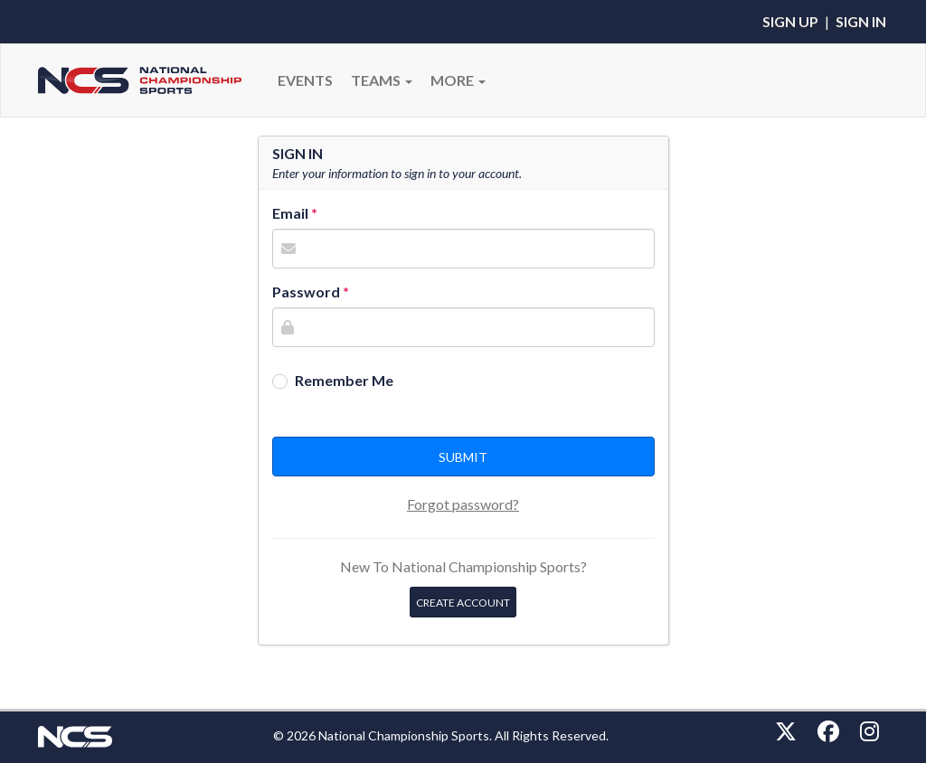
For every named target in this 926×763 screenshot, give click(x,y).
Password (306, 291)
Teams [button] (381, 80)
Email (290, 212)
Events (305, 80)
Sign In (861, 21)
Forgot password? (463, 504)
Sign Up (790, 21)
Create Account (463, 602)
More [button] (458, 80)
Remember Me (344, 380)
